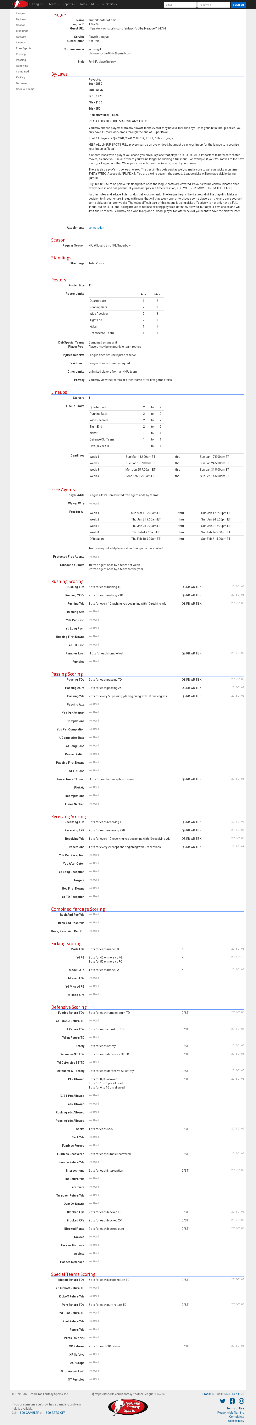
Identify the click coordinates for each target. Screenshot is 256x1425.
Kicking (20, 77)
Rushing (21, 54)
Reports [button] (69, 4)
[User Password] (213, 5)
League (20, 13)
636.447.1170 (235, 1394)
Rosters (21, 36)
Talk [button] (83, 4)
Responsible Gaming (230, 1412)
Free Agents (23, 48)
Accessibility (236, 1421)
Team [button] (54, 4)
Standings (22, 30)
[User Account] (180, 5)
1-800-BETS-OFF (54, 1412)
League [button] (38, 4)
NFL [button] (95, 4)
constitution (96, 227)
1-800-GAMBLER (28, 1412)
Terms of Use (235, 1408)
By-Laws (21, 19)
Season (20, 25)
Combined (22, 71)
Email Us (208, 1394)
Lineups (21, 42)
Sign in (238, 4)
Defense (21, 83)
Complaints (236, 1416)
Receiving (22, 65)
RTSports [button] (109, 4)
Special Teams (25, 89)
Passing (21, 59)
